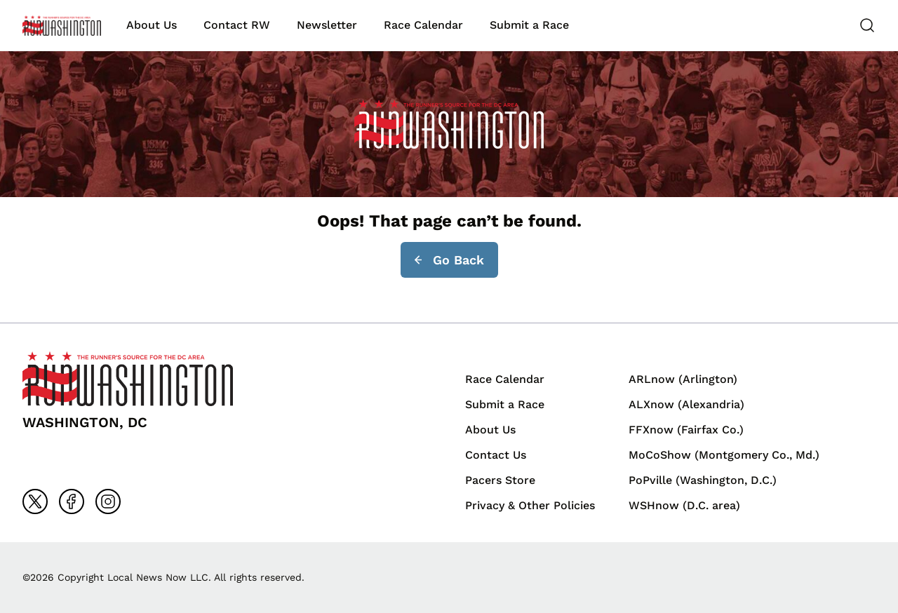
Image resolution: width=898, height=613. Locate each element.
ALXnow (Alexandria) (686, 404)
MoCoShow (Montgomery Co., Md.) (724, 455)
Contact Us (495, 455)
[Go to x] (35, 501)
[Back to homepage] (61, 25)
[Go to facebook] (71, 501)
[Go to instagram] (108, 501)
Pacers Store (500, 480)
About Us (151, 25)
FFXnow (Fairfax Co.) (686, 429)
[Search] (867, 25)
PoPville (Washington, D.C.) (703, 480)
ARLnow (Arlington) (683, 379)
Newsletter (327, 25)
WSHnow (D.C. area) (684, 505)
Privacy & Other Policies (530, 505)
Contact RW (236, 25)
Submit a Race (529, 25)
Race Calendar (423, 25)
